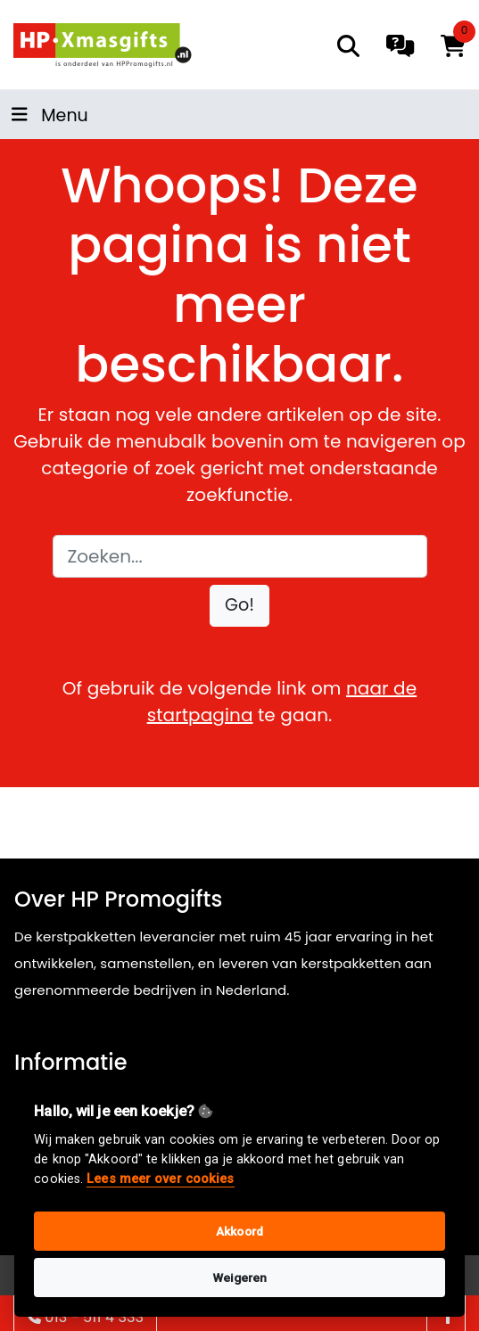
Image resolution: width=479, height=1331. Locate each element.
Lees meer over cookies (160, 1179)
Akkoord (239, 1231)
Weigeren (240, 1277)
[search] (348, 46)
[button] (239, 606)
